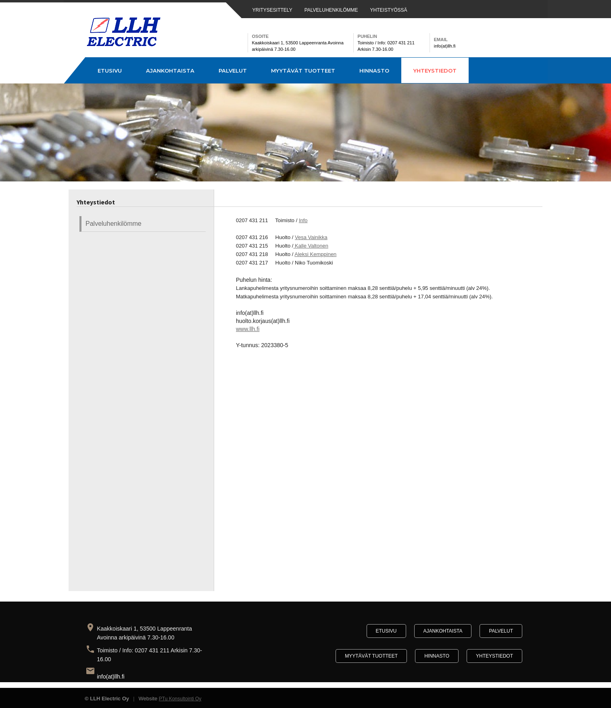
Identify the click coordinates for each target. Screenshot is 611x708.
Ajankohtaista (170, 70)
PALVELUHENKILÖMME (331, 10)
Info (303, 220)
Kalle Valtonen (310, 246)
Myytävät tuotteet (303, 70)
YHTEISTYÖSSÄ (388, 10)
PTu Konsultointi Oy (180, 699)
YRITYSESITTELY (272, 10)
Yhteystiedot (435, 70)
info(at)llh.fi (110, 676)
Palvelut (233, 70)
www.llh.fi (247, 329)
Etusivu (110, 70)
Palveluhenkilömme (113, 223)
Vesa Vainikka (311, 237)
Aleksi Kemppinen (315, 254)
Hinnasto (374, 70)
